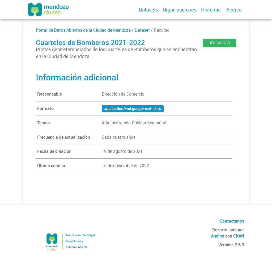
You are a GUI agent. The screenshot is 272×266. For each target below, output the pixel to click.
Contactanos (232, 221)
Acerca (234, 9)
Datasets (148, 9)
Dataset (142, 30)
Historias (210, 9)
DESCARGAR (219, 42)
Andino (217, 236)
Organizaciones (179, 9)
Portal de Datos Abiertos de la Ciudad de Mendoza (83, 30)
